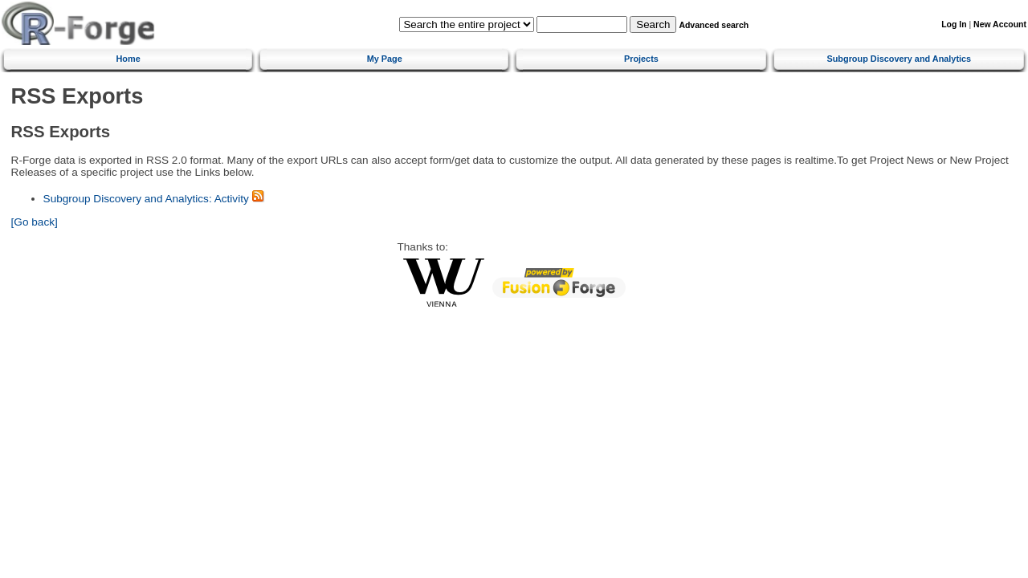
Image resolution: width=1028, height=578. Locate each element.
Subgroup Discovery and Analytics (898, 58)
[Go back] (34, 222)
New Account (999, 24)
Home (128, 58)
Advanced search (714, 25)
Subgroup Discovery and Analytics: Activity (146, 199)
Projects (641, 58)
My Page (384, 58)
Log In (953, 24)
